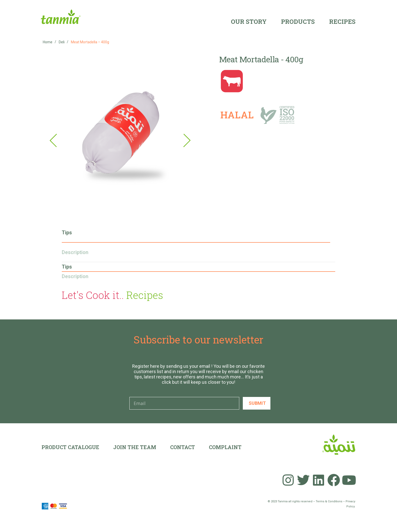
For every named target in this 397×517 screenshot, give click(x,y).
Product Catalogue (70, 447)
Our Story (249, 21)
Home (47, 42)
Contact (182, 447)
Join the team (134, 447)
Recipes (342, 21)
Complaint (225, 447)
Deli (62, 42)
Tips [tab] (67, 232)
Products (298, 21)
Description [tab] (75, 252)
